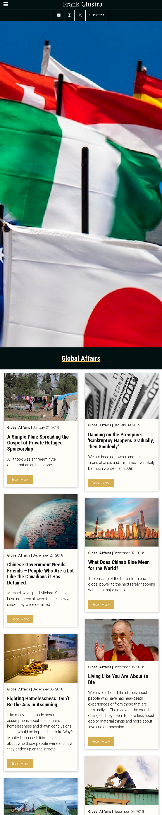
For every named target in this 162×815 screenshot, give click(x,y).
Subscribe (97, 15)
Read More (20, 479)
